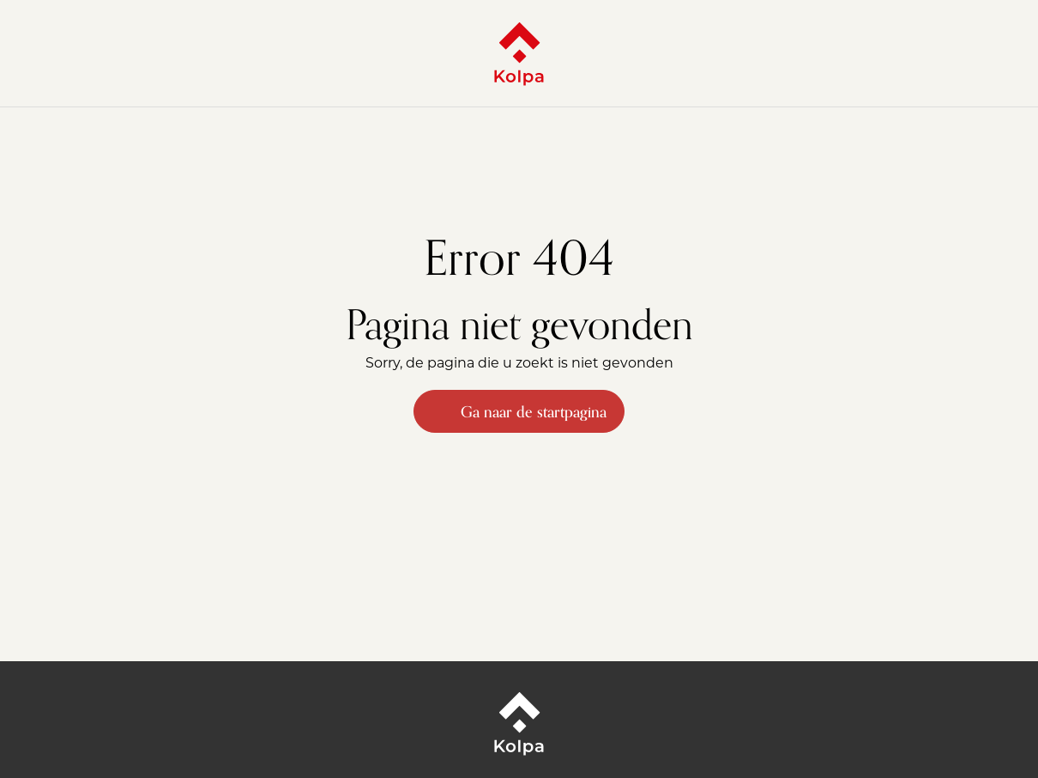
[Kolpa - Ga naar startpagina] (519, 53)
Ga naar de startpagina (519, 411)
